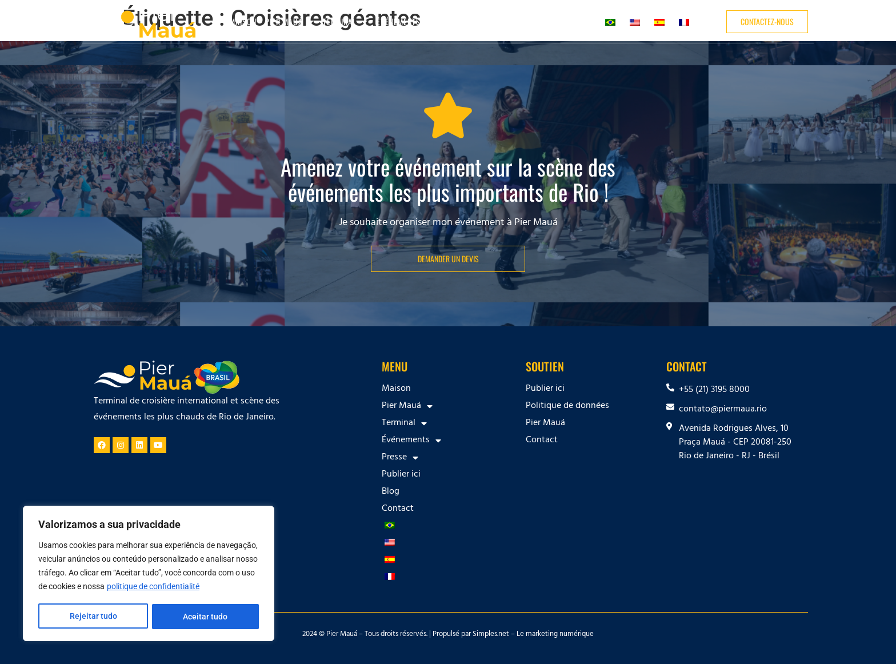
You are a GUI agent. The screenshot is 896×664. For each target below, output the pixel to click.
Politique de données (567, 406)
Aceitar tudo (205, 616)
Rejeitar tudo (93, 616)
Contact (578, 21)
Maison (243, 21)
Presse (459, 21)
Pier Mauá (289, 21)
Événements (404, 21)
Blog (545, 21)
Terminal (345, 21)
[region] (148, 574)
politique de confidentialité (153, 588)
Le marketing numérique (555, 635)
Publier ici (507, 21)
